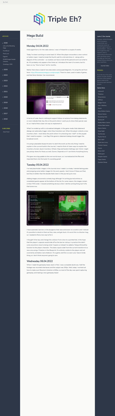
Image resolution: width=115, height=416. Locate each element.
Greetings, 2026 (7, 64)
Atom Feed (6, 132)
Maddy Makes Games (104, 122)
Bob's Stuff (101, 139)
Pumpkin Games (102, 157)
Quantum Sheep (102, 162)
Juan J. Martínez (102, 105)
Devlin (100, 108)
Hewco (100, 148)
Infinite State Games (103, 125)
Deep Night (101, 131)
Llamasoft (101, 91)
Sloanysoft (101, 120)
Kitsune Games (102, 114)
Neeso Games (102, 128)
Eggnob (5, 56)
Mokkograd (101, 154)
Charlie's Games (102, 145)
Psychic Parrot (102, 137)
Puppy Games (102, 159)
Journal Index (105, 66)
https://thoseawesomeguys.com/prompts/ (45, 72)
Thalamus (100, 94)
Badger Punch (102, 103)
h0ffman (100, 100)
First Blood (6, 51)
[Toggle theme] (5, 2)
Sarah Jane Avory (103, 142)
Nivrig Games (102, 97)
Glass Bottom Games (104, 111)
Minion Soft (101, 151)
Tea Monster (101, 134)
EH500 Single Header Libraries (9, 60)
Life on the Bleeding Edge (9, 47)
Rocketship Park (102, 117)
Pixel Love (6, 54)
